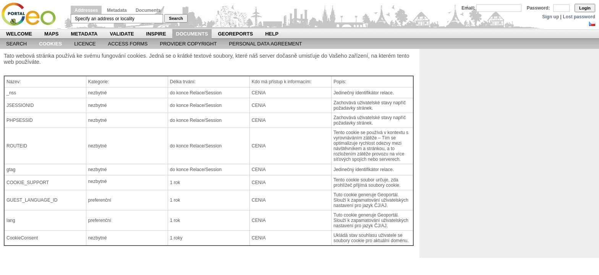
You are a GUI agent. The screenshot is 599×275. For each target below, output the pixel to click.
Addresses (86, 10)
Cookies (50, 44)
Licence (85, 44)
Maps (51, 34)
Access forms (128, 44)
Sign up (550, 16)
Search (176, 18)
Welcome (19, 34)
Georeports (235, 34)
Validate (122, 34)
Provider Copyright (188, 44)
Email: (468, 8)
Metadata (117, 10)
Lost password (579, 16)
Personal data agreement (265, 44)
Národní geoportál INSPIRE (31, 14)
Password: (538, 8)
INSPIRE (156, 34)
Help (271, 34)
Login (585, 8)
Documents (148, 10)
